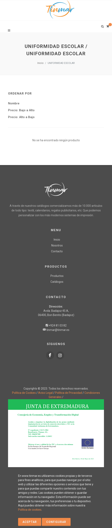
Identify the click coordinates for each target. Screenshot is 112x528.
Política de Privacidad (68, 392)
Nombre (14, 103)
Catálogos (56, 281)
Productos (57, 276)
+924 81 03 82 (58, 325)
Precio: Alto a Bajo (21, 117)
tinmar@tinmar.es (57, 330)
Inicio (40, 63)
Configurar (56, 522)
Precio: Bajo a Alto (21, 110)
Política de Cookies (24, 392)
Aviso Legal (45, 392)
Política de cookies (29, 509)
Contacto (57, 251)
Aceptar (30, 522)
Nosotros (57, 245)
